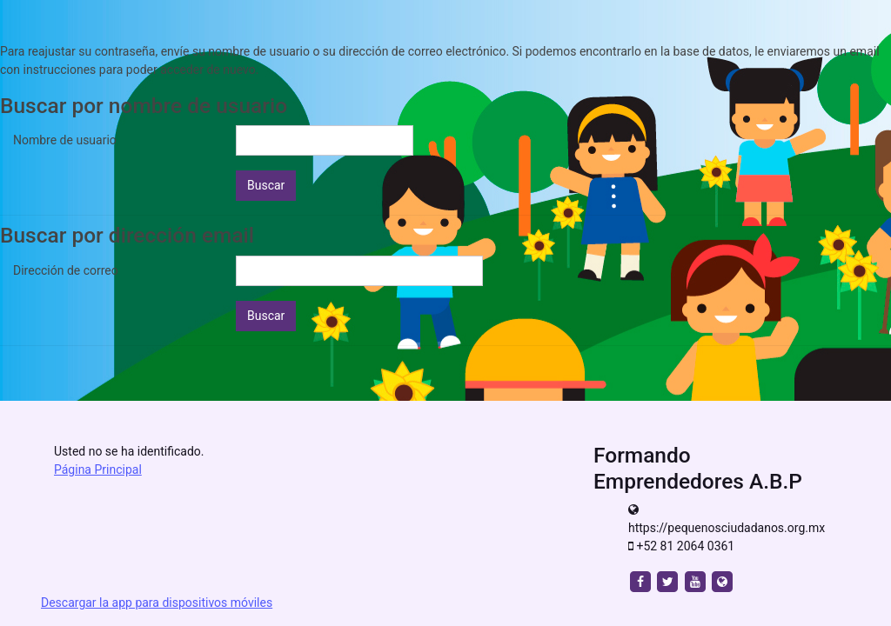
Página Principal (98, 469)
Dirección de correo (65, 270)
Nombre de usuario (65, 140)
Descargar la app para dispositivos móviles (156, 602)
